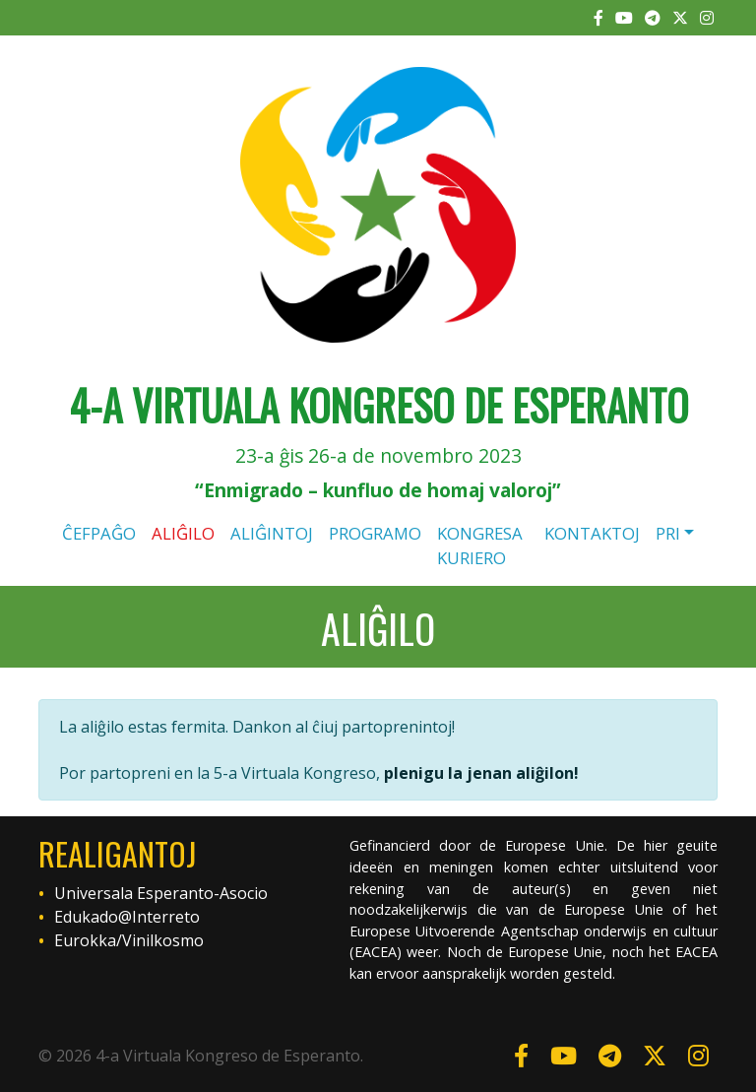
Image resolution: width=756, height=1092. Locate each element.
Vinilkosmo (163, 940)
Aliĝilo (183, 533)
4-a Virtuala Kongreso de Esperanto (378, 404)
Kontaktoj (592, 533)
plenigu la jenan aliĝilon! (481, 773)
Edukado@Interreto (127, 917)
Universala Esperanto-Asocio (161, 893)
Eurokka (85, 940)
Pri (668, 533)
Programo (375, 533)
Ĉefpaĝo (99, 533)
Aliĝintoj (271, 533)
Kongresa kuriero (480, 545)
